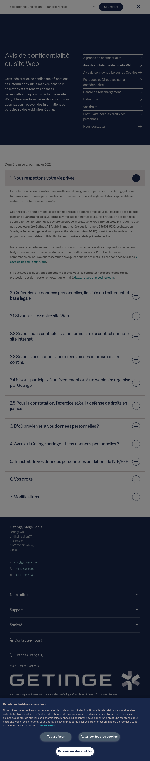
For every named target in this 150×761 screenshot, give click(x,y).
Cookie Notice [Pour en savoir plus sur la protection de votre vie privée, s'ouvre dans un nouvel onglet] (47, 725)
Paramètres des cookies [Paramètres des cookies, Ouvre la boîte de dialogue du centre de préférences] (75, 751)
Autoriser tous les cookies (99, 736)
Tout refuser (56, 736)
